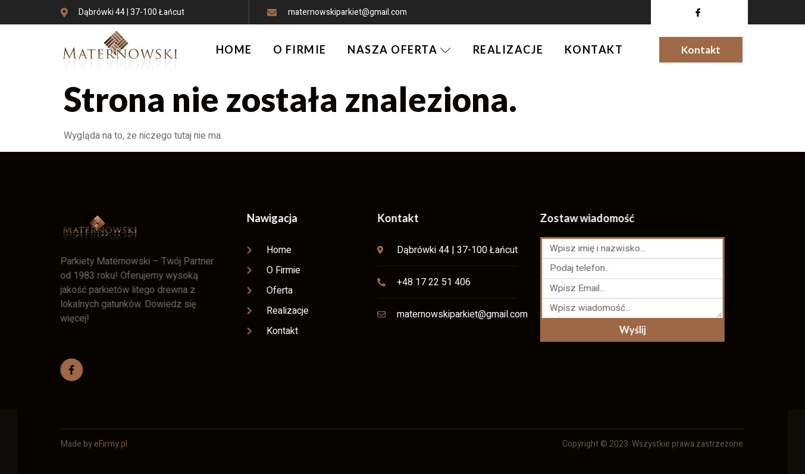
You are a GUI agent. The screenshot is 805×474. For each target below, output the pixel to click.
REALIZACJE (509, 49)
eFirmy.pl (110, 434)
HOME (233, 49)
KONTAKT (595, 49)
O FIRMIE (300, 49)
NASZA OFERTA (400, 49)
